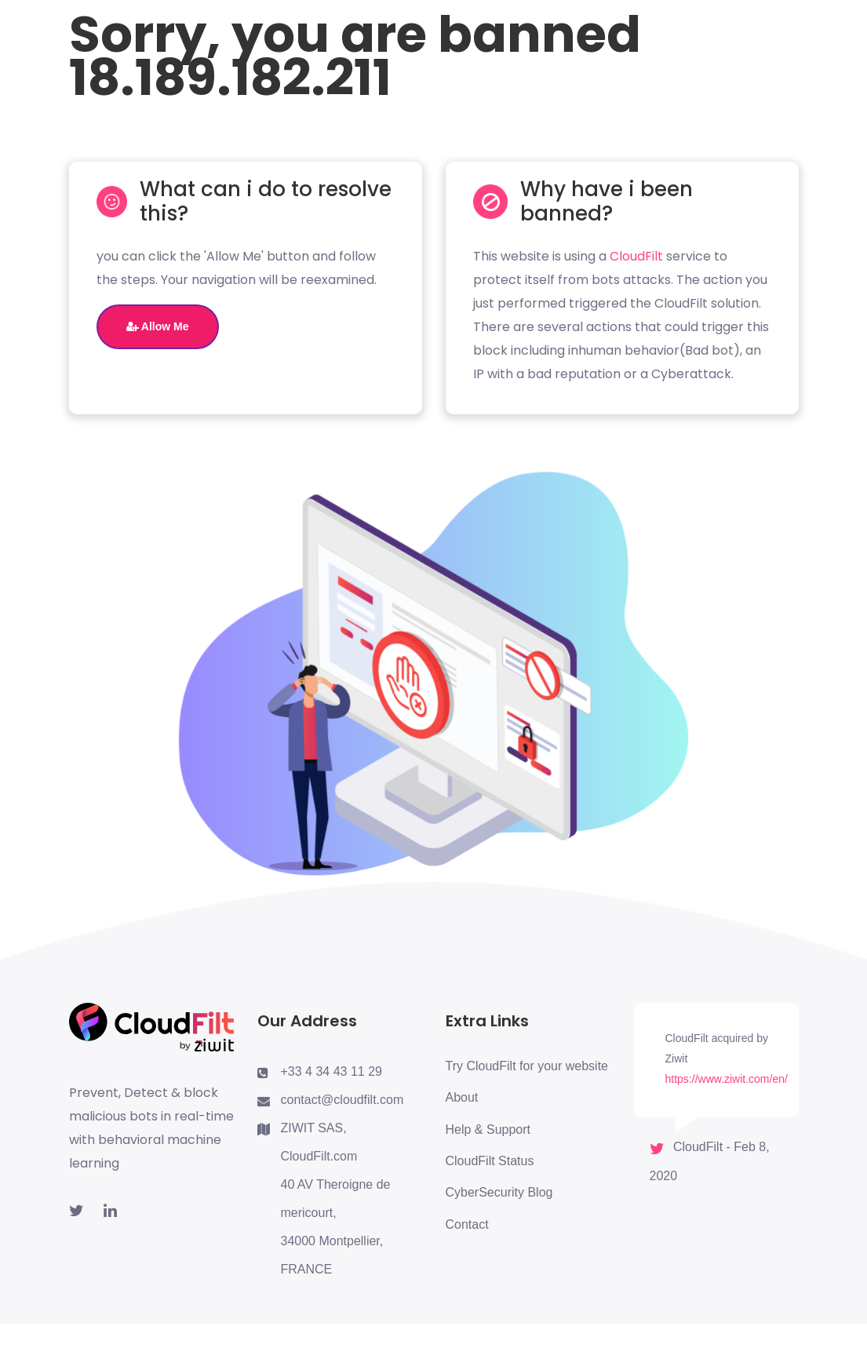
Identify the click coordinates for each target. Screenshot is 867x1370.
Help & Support (488, 1129)
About (462, 1097)
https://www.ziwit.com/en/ (726, 1079)
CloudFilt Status (490, 1161)
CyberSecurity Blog (499, 1192)
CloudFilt (636, 256)
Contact (467, 1224)
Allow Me (157, 326)
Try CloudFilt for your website (527, 1066)
